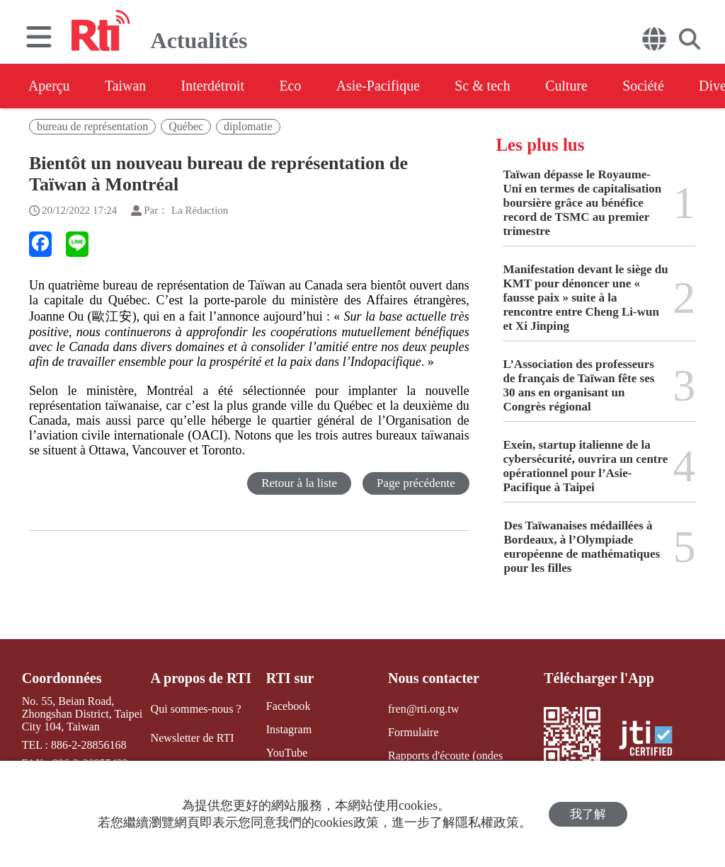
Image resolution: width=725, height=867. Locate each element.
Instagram (288, 729)
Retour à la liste (299, 483)
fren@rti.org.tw (423, 709)
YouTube (286, 753)
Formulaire (413, 732)
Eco (292, 85)
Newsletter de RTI (192, 738)
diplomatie (248, 126)
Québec (186, 126)
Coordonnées (61, 678)
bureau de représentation (92, 126)
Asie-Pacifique (381, 85)
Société (648, 85)
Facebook (287, 706)
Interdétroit (214, 85)
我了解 (588, 814)
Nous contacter (433, 678)
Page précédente (416, 483)
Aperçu (49, 85)
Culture (570, 85)
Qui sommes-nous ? (196, 709)
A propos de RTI (201, 678)
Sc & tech (486, 85)
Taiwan (126, 85)
